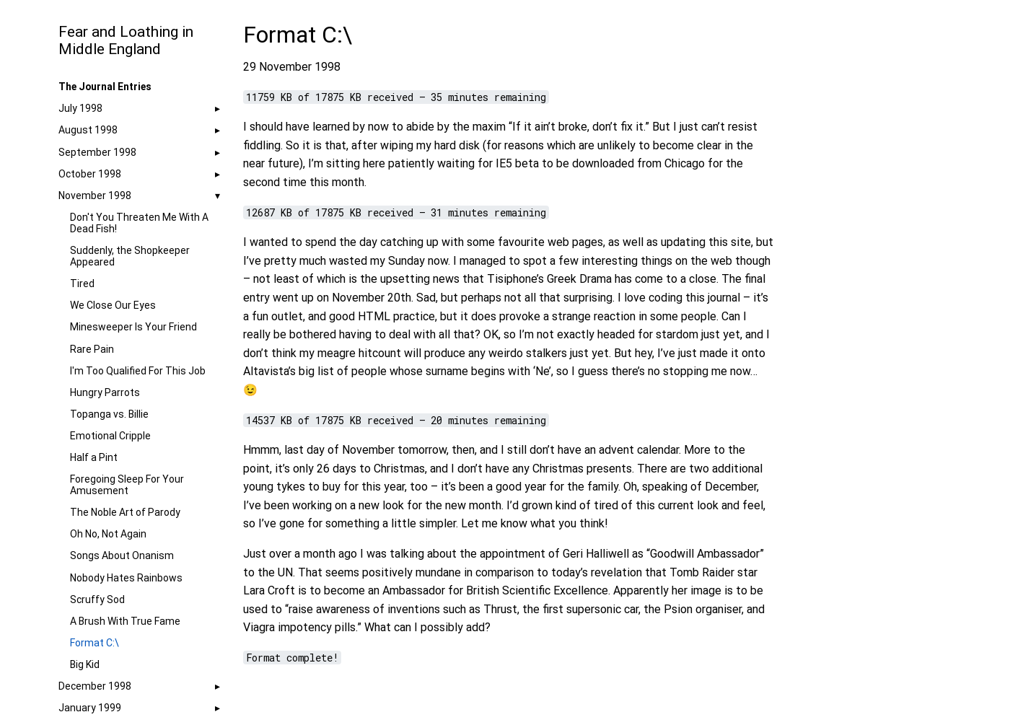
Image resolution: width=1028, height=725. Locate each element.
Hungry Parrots (105, 392)
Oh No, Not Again (108, 534)
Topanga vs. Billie (109, 414)
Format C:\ (94, 643)
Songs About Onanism (122, 555)
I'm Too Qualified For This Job (138, 371)
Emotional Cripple (110, 435)
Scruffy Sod (97, 599)
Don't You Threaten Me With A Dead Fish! (139, 222)
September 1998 (97, 152)
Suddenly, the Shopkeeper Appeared (130, 256)
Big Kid (85, 664)
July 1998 (80, 108)
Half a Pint (94, 457)
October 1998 (89, 174)
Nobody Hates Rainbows (126, 578)
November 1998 (94, 195)
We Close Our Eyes (113, 305)
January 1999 (89, 707)
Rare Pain (92, 349)
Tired (82, 283)
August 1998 (88, 130)
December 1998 (94, 686)
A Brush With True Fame (125, 621)
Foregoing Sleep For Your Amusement (127, 484)
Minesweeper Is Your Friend (133, 327)
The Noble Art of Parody (125, 512)
